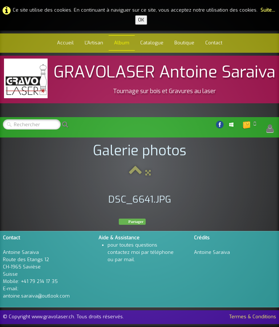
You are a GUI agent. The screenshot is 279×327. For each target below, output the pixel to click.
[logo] (139, 78)
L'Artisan (94, 43)
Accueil (65, 43)
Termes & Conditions (252, 317)
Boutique (184, 43)
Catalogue (151, 43)
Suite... (267, 10)
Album (121, 43)
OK (141, 20)
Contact (213, 43)
